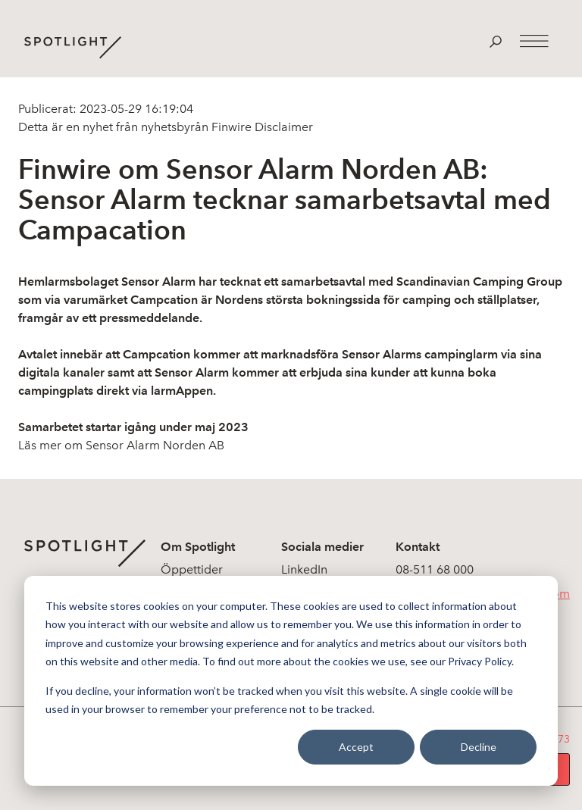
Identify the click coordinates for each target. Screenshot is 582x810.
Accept (356, 746)
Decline (478, 746)
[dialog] (291, 681)
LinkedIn (304, 569)
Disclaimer (282, 127)
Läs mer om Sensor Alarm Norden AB (121, 445)
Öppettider (192, 569)
